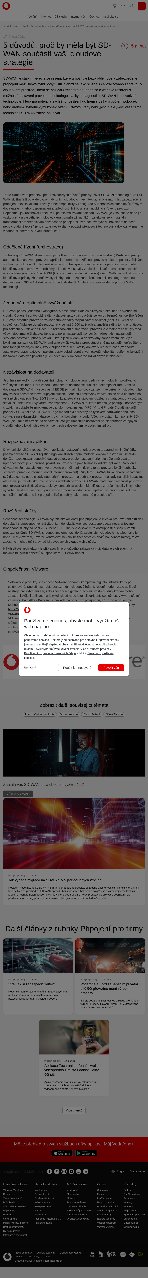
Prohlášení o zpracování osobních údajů (50, 653)
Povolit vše (111, 667)
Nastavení (30, 667)
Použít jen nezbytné (77, 667)
